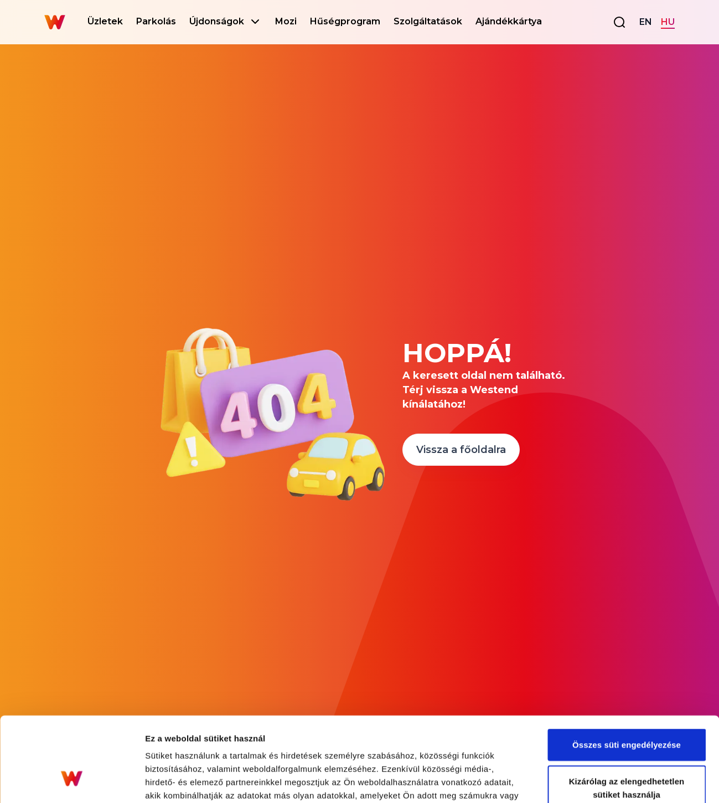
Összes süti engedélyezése (626, 672)
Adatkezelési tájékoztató (411, 736)
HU (668, 22)
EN (645, 22)
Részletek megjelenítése (629, 781)
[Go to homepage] (54, 22)
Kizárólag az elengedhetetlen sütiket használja (627, 715)
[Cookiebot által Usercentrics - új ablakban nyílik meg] (71, 781)
